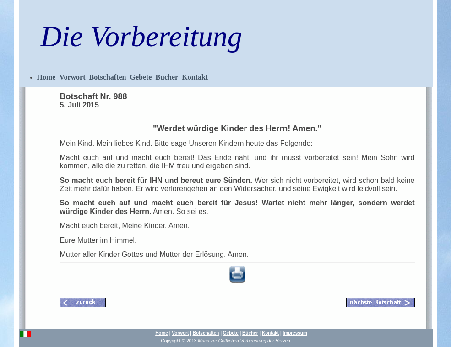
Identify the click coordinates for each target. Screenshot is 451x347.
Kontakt (195, 77)
